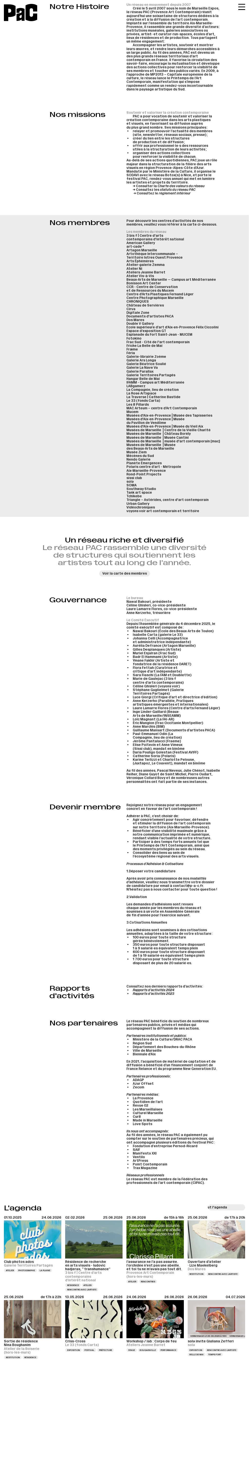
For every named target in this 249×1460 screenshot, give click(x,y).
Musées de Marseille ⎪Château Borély (158, 434)
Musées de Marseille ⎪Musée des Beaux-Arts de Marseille (151, 446)
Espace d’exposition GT (146, 331)
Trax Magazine (145, 1168)
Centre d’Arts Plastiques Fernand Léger (160, 294)
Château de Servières (145, 305)
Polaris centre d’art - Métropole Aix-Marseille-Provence (153, 468)
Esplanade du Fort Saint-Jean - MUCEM (159, 334)
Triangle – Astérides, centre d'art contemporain (167, 500)
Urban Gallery (137, 504)
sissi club (134, 478)
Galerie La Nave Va (142, 367)
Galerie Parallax (139, 371)
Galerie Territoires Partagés (150, 375)
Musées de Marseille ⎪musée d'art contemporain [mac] (173, 441)
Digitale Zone (137, 313)
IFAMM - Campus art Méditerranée (155, 382)
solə (130, 481)
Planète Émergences (144, 463)
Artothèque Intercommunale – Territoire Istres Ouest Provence (154, 255)
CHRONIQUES (137, 301)
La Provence (143, 1098)
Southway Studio (141, 489)
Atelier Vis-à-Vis (140, 276)
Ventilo (139, 1157)
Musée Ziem (136, 452)
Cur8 (137, 1117)
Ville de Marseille (147, 1050)
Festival (89, 1350)
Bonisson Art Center (143, 283)
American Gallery (140, 243)
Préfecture (105, 1350)
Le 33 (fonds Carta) (143, 400)
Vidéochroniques (140, 507)
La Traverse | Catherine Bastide (153, 397)
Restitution (196, 1274)
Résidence (73, 1285)
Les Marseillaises (147, 1109)
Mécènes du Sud (140, 456)
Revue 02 (140, 1105)
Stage (131, 1350)
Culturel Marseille (148, 1113)
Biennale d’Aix (144, 1054)
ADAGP (138, 1080)
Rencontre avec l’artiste (82, 1289)
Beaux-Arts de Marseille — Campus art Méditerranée (171, 279)
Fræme (132, 349)
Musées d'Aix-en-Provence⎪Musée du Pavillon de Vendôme (155, 421)
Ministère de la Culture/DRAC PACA (162, 1039)
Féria (130, 353)
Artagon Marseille (141, 250)
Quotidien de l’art (148, 1102)
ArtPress (140, 1161)
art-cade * (135, 246)
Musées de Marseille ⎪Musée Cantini (157, 437)
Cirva (130, 309)
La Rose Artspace (141, 393)
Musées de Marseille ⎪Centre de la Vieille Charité (168, 430)
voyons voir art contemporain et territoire (162, 511)
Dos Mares (135, 320)
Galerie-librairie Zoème (146, 356)
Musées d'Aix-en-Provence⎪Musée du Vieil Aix (164, 426)
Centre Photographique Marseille (155, 298)
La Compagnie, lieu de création (152, 390)
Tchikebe (134, 496)
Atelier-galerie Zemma (145, 265)
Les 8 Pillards (137, 404)
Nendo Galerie (138, 459)
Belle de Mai (196, 1354)
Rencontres (148, 1281)
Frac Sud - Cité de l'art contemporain (158, 342)
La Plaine (45, 1270)
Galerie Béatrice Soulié (146, 364)
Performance (168, 1350)
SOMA (131, 485)
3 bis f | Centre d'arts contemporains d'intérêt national (155, 237)
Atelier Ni (134, 269)
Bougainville (148, 1350)
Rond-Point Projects (143, 474)
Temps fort (214, 1354)
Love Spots (142, 1124)
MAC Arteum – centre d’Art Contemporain (161, 408)
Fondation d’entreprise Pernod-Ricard (165, 1146)
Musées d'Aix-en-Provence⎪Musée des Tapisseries (169, 415)
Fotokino (134, 338)
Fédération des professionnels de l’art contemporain (166, 1181)
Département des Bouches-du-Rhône (164, 1047)
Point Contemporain (150, 1164)
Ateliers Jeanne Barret (145, 272)
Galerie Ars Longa (141, 360)
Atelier (10, 1270)
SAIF (136, 1150)
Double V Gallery (140, 323)
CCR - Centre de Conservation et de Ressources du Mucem (152, 288)
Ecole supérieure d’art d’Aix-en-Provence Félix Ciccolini (172, 327)
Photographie (26, 1270)
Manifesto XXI (145, 1153)
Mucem (132, 412)
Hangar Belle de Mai (143, 379)
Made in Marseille (147, 1120)
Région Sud (142, 1043)
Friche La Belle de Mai (144, 346)
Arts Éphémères (140, 261)
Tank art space (139, 492)
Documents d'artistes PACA (150, 316)
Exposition (73, 1350)
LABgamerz (135, 386)
